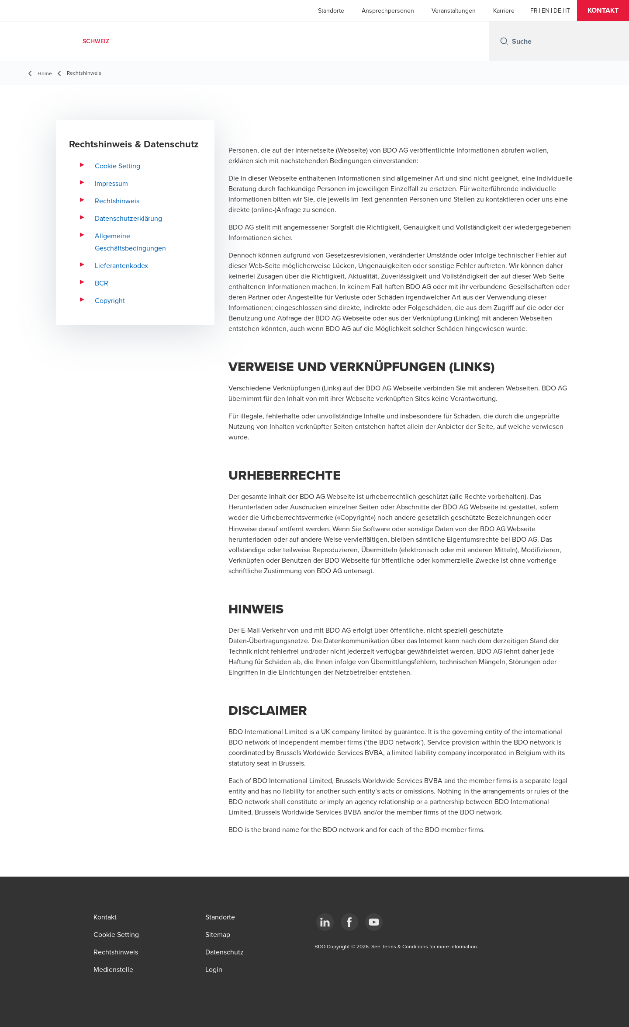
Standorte (331, 10)
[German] (557, 10)
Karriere (504, 10)
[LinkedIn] (324, 922)
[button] (603, 10)
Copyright (110, 300)
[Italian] (567, 10)
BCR (101, 283)
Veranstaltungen (454, 10)
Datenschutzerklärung (128, 218)
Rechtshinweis (117, 200)
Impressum (111, 183)
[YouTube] (373, 922)
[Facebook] (349, 922)
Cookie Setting (117, 166)
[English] (546, 10)
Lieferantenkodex (121, 265)
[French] (534, 10)
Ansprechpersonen (388, 10)
